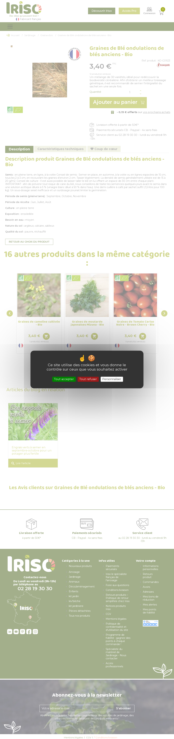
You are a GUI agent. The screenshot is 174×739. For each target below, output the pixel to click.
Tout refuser (88, 379)
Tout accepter (64, 379)
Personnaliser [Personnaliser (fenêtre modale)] (111, 379)
